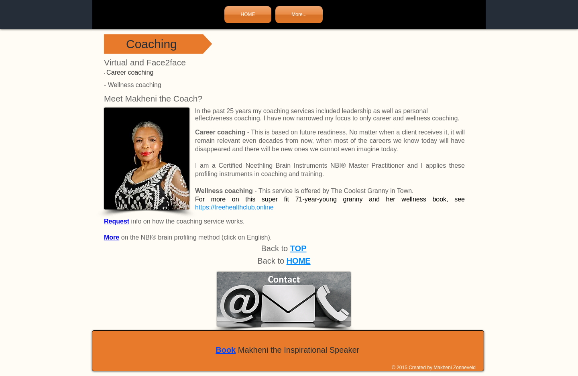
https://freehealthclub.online (234, 207)
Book (226, 350)
